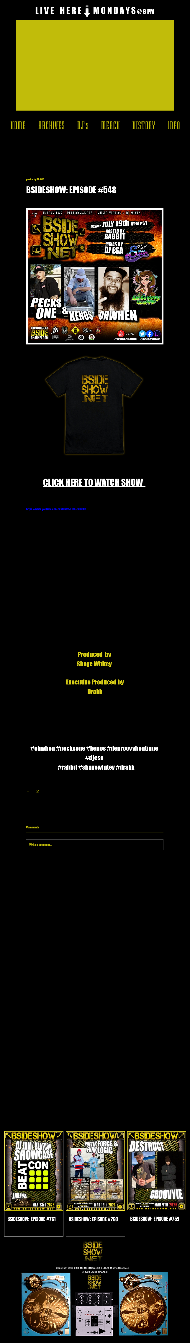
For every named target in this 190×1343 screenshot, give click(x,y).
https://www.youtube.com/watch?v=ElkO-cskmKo (56, 509)
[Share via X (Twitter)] (37, 791)
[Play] (102, 1331)
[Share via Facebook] (28, 791)
